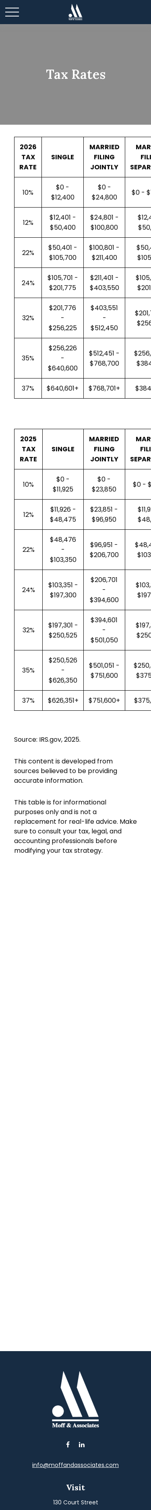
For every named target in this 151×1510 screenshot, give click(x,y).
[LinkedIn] (82, 1444)
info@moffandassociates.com (75, 1465)
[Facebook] (67, 1444)
